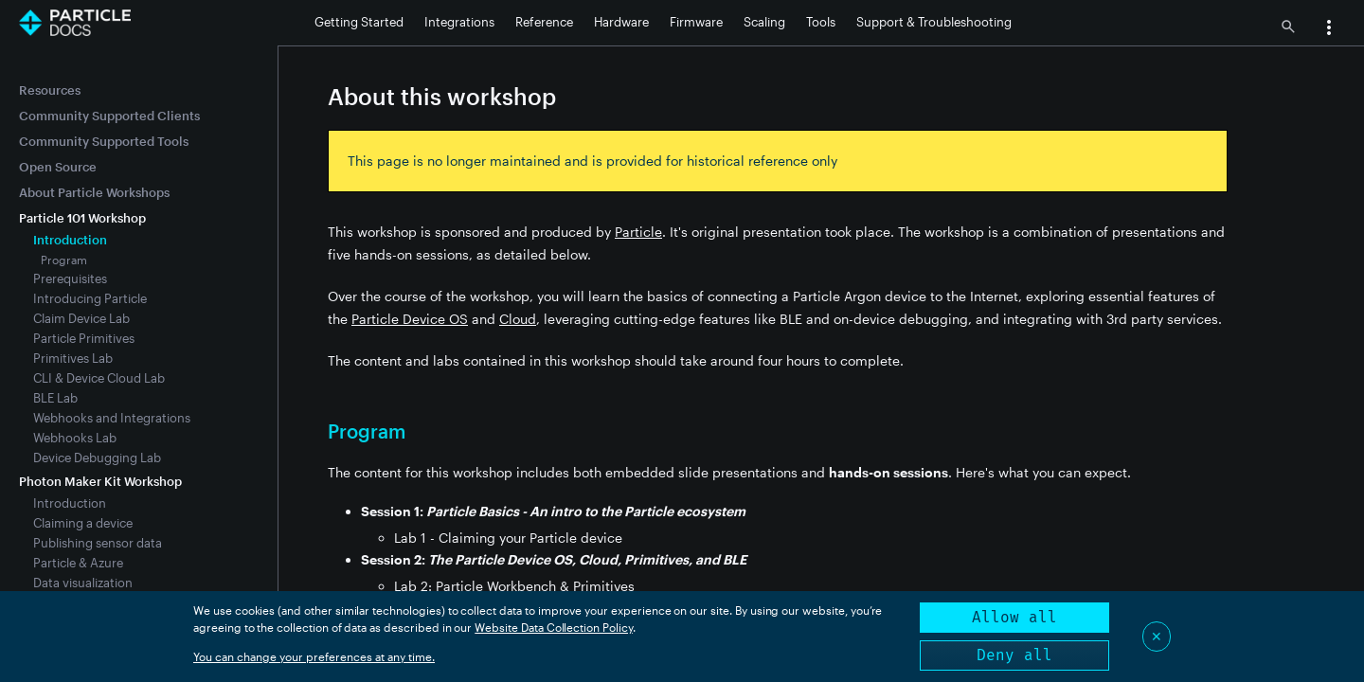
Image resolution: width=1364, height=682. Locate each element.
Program (64, 259)
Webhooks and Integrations (111, 417)
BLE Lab (55, 397)
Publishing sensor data (97, 542)
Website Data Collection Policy (554, 627)
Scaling (764, 21)
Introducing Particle (90, 298)
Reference (544, 21)
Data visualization (83, 582)
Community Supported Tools (103, 141)
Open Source (58, 166)
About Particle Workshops (94, 192)
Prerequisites (70, 278)
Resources (50, 90)
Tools (820, 21)
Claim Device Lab (81, 318)
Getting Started (359, 21)
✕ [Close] (1156, 636)
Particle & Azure (78, 562)
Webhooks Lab (75, 437)
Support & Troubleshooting (934, 21)
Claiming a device (83, 522)
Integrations (459, 21)
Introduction (69, 503)
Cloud (517, 319)
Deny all (1014, 655)
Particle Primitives (84, 338)
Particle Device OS (409, 319)
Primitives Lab (73, 358)
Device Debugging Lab (97, 457)
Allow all (1014, 617)
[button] (1329, 29)
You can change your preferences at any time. (314, 656)
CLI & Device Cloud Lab (99, 378)
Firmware (696, 21)
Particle (638, 232)
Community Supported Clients (109, 115)
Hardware (621, 21)
